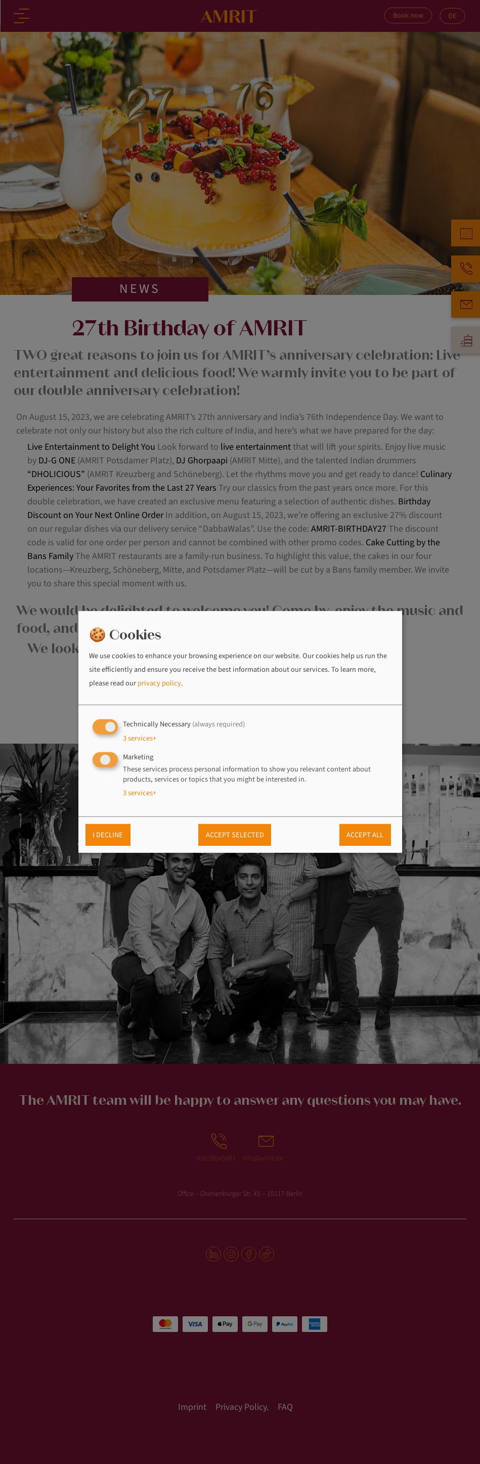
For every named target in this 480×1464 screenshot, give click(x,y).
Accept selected (235, 835)
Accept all (364, 835)
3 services (139, 738)
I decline (108, 835)
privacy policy (159, 683)
